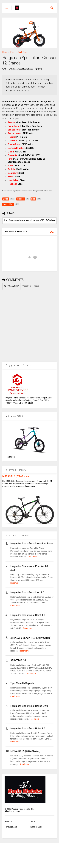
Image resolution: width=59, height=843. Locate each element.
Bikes (12, 52)
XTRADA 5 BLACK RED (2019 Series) (30, 637)
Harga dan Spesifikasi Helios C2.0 (29, 705)
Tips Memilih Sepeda (22, 683)
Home (4, 52)
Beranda (8, 821)
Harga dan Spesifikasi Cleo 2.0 (27, 592)
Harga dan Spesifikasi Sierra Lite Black (31, 543)
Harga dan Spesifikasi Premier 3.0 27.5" (29, 568)
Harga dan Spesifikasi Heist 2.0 (27, 728)
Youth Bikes (22, 52)
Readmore (32, 557)
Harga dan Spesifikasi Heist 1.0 (27, 615)
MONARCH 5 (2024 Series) (16, 476)
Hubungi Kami (36, 827)
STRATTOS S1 (18, 660)
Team (32, 821)
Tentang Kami (11, 827)
